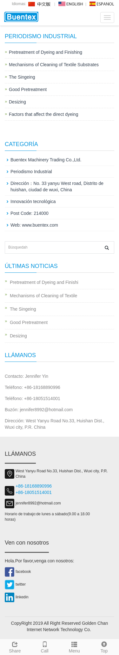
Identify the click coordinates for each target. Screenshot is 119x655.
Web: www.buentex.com (34, 225)
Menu (74, 646)
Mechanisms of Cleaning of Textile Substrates (54, 64)
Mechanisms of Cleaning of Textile (43, 295)
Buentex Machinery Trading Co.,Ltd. (45, 159)
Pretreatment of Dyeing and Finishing (45, 52)
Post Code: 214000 (29, 213)
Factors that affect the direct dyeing (43, 114)
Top (104, 646)
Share (15, 646)
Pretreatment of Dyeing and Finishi (44, 282)
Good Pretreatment (28, 89)
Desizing (17, 101)
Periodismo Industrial (31, 171)
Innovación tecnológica (33, 201)
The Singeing (22, 77)
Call (45, 646)
